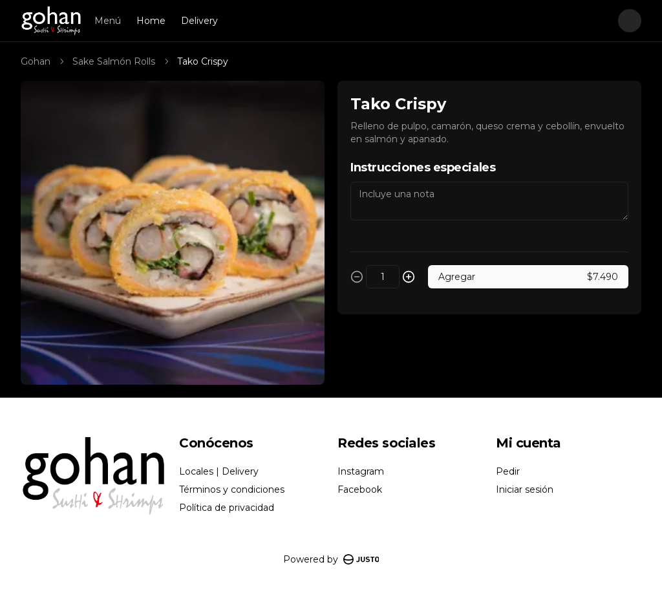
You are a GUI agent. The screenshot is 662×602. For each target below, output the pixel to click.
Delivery (199, 21)
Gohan (35, 61)
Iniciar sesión (524, 489)
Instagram (360, 471)
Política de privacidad (226, 507)
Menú (107, 21)
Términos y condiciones (231, 489)
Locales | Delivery (219, 471)
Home (151, 21)
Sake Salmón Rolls (113, 61)
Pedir (508, 471)
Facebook (359, 489)
